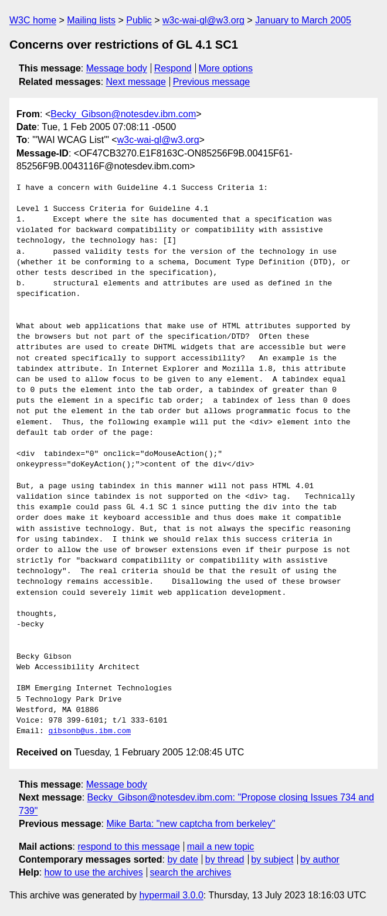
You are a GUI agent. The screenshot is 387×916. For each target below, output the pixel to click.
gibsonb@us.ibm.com (90, 731)
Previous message (211, 82)
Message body (116, 68)
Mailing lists (91, 20)
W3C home (32, 20)
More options (226, 68)
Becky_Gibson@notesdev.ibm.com (123, 114)
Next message (136, 82)
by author (320, 859)
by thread (225, 859)
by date (182, 859)
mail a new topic (220, 847)
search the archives (191, 872)
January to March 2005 (303, 20)
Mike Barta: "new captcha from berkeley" (190, 824)
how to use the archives (94, 872)
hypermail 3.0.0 (171, 895)
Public (139, 20)
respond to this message (128, 847)
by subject (272, 859)
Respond (173, 68)
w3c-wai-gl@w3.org (203, 20)
